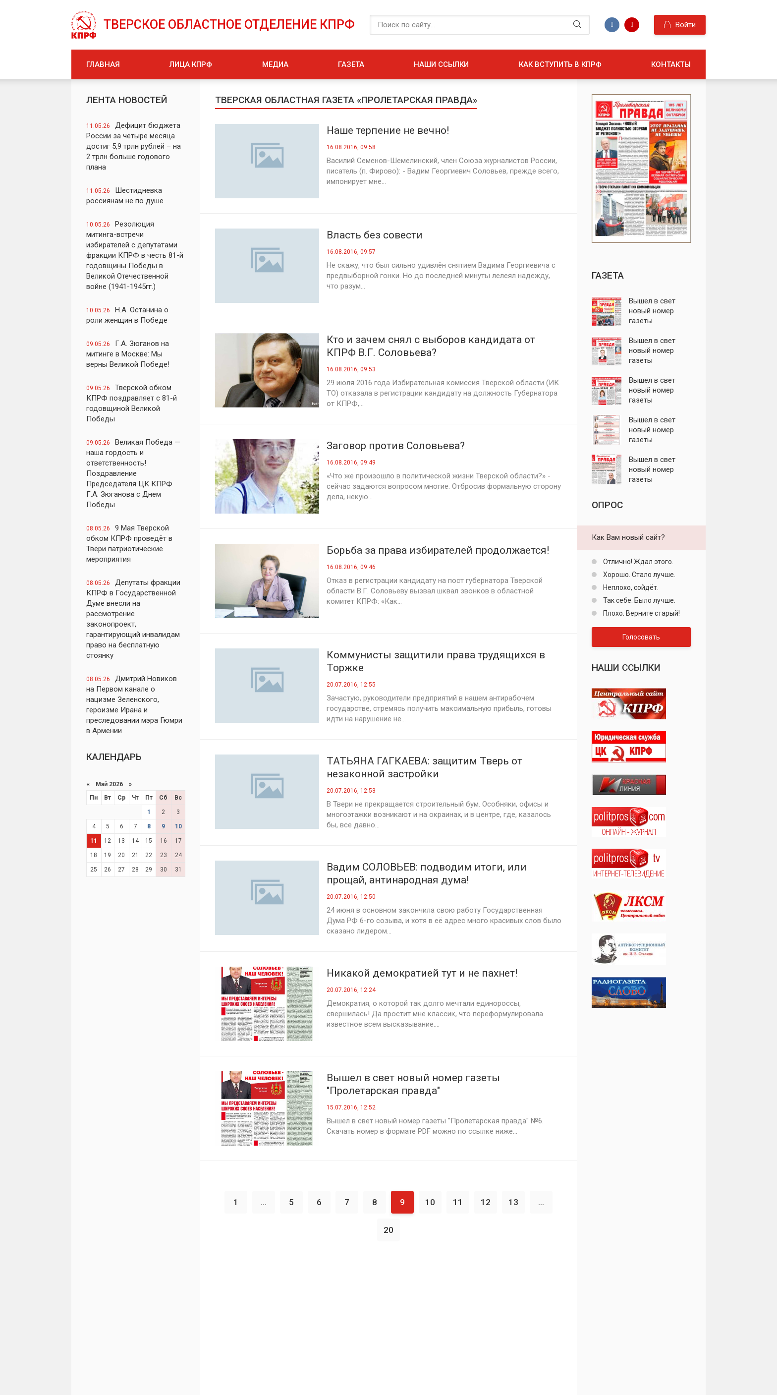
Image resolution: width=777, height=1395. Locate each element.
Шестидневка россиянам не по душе (125, 195)
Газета (351, 64)
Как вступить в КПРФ (560, 64)
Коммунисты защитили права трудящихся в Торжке (436, 661)
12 (486, 1202)
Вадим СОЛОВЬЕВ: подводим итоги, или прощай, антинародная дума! (427, 873)
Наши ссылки (441, 64)
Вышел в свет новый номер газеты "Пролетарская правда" (413, 1084)
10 (178, 826)
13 (513, 1202)
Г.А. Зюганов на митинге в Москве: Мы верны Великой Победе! (127, 354)
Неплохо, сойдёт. (630, 587)
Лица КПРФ (190, 64)
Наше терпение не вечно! (388, 130)
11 (93, 840)
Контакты (671, 64)
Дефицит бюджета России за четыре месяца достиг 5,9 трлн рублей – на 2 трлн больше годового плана (133, 146)
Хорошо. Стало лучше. (638, 575)
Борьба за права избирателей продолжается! (438, 550)
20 (388, 1230)
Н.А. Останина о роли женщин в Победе (127, 315)
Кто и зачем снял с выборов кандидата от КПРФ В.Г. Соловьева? (431, 346)
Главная (103, 64)
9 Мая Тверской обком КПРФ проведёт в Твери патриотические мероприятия (129, 543)
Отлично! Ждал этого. (637, 562)
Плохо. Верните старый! (641, 613)
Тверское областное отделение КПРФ (229, 24)
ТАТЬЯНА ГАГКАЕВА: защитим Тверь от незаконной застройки (424, 767)
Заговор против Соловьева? (396, 446)
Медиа (275, 64)
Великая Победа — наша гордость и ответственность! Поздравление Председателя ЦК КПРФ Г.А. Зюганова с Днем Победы (133, 473)
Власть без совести (375, 235)
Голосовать (641, 637)
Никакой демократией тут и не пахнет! (422, 973)
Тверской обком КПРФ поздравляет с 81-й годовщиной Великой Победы (131, 403)
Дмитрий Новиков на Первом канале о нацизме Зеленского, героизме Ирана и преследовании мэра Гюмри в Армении (134, 704)
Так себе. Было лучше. (638, 600)
